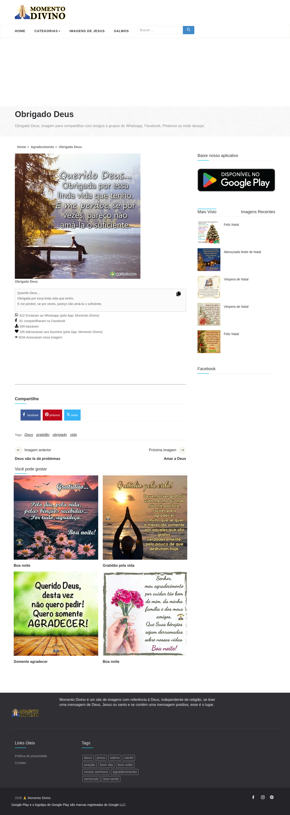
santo (128, 758)
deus (88, 758)
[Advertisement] (145, 72)
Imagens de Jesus (87, 31)
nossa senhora (96, 772)
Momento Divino (86, 315)
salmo (115, 758)
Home (20, 31)
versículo (91, 779)
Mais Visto (207, 212)
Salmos (121, 31)
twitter (72, 415)
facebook (30, 415)
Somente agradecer (31, 662)
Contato (20, 763)
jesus (101, 758)
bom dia (106, 765)
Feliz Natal (231, 224)
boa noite (125, 765)
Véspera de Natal (236, 279)
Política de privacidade (31, 756)
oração (89, 765)
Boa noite (22, 565)
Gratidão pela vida (118, 565)
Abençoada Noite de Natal (242, 252)
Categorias (47, 31)
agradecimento (125, 772)
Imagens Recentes (258, 212)
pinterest (52, 415)
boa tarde (111, 779)
